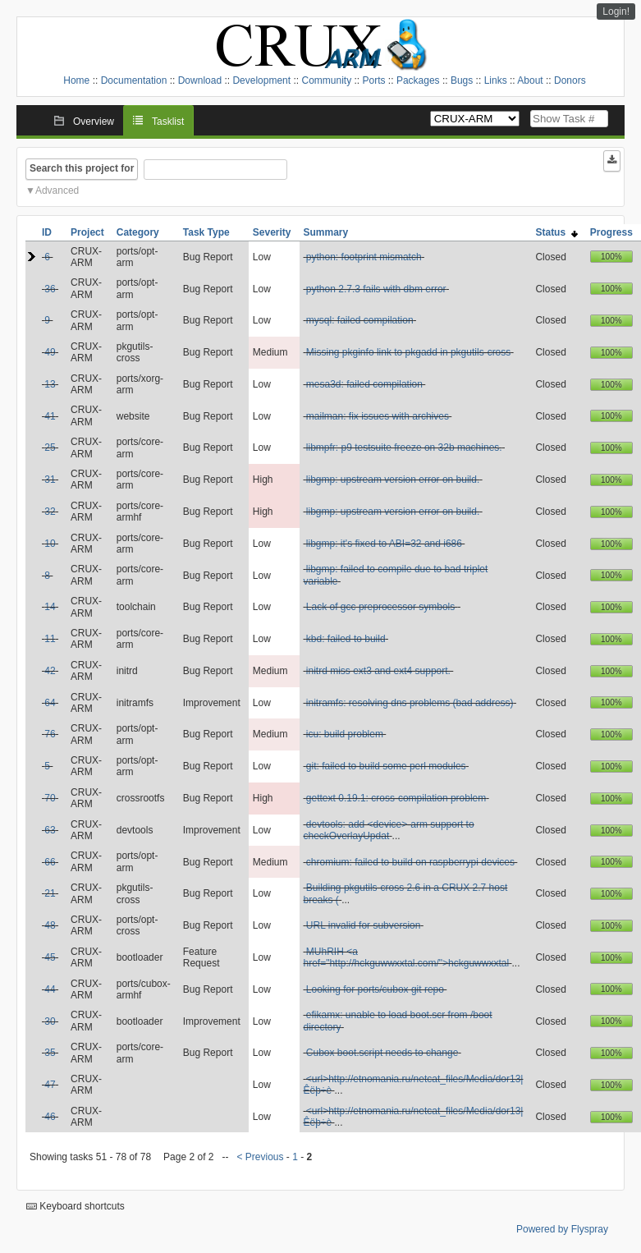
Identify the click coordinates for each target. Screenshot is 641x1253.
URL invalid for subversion (363, 925)
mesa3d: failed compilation (364, 384)
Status (556, 232)
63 (49, 830)
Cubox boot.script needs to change (382, 1052)
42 (49, 671)
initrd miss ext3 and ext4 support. (378, 671)
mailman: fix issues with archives (377, 416)
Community (326, 80)
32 (49, 511)
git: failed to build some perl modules (386, 766)
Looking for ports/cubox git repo (375, 989)
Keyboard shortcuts (75, 1206)
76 (49, 734)
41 (49, 416)
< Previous (259, 1157)
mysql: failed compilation (360, 320)
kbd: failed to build (346, 639)
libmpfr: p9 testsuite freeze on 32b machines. (404, 447)
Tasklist (168, 121)
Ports (374, 80)
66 (49, 862)
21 (49, 893)
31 (49, 479)
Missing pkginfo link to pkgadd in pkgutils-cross (408, 352)
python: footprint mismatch (364, 257)
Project (87, 232)
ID (47, 232)
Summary (326, 232)
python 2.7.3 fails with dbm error (376, 289)
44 (49, 989)
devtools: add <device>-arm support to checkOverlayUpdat (389, 830)
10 (49, 543)
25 (49, 447)
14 (49, 607)
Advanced (57, 190)
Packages (418, 80)
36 (49, 289)
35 (49, 1052)
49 (49, 352)
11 (49, 639)
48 (49, 925)
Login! (616, 11)
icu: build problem (344, 734)
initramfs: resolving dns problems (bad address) (410, 703)
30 (49, 1021)
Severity (272, 232)
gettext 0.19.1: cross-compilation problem (396, 798)
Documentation (134, 80)
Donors (570, 80)
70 (49, 798)
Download (200, 80)
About (530, 80)
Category (138, 232)
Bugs (462, 80)
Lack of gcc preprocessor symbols (382, 607)
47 (49, 1084)
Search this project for (82, 168)
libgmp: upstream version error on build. (392, 479)
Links (495, 80)
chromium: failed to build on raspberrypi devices (410, 862)
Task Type (206, 232)
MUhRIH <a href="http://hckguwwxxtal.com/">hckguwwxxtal (407, 957)
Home (76, 80)
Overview (93, 121)
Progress (611, 232)
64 (49, 703)
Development (261, 80)
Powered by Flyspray (562, 1229)
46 (49, 1116)
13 (49, 384)
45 (49, 957)
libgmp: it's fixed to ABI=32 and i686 (384, 543)
